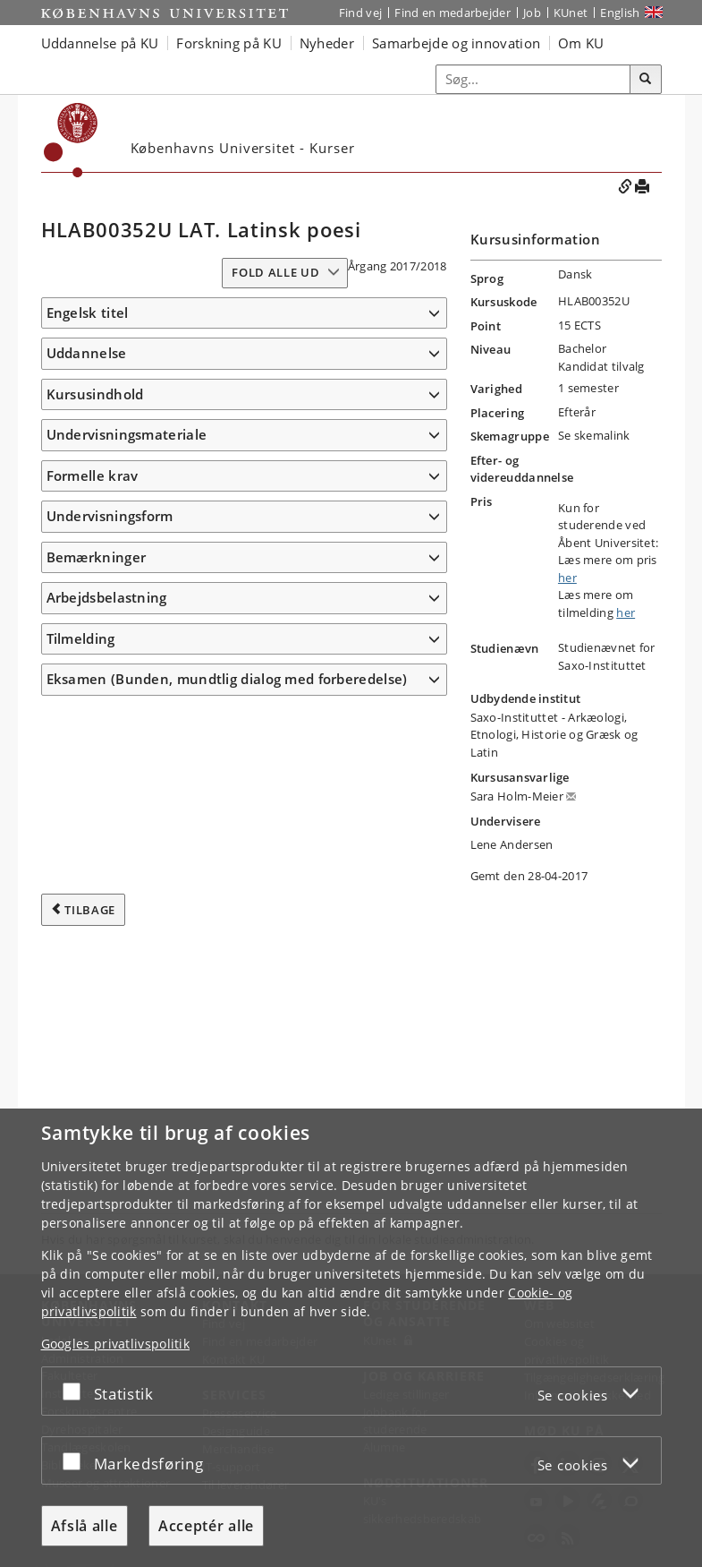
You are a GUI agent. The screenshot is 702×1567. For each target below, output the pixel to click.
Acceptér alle (206, 1526)
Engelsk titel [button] (88, 312)
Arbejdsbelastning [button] (107, 597)
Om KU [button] (581, 43)
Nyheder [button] (327, 43)
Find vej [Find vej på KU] (360, 12)
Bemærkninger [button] (97, 557)
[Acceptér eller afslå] (76, 1391)
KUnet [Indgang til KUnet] (571, 12)
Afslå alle (84, 1526)
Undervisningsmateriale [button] (127, 434)
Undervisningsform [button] (110, 516)
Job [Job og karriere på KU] (532, 12)
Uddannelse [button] (87, 353)
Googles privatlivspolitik (115, 1343)
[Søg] (646, 79)
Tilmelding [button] (81, 638)
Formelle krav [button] (93, 475)
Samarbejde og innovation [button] (456, 43)
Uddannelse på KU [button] (100, 43)
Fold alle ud (275, 272)
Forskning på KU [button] (229, 43)
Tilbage (89, 910)
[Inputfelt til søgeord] (533, 79)
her (567, 577)
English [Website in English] (619, 12)
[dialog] (351, 1338)
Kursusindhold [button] (95, 394)
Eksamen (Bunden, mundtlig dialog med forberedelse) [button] (227, 679)
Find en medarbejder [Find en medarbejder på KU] (452, 12)
